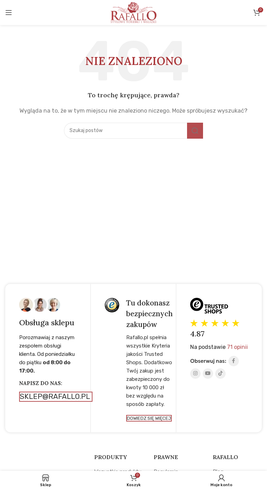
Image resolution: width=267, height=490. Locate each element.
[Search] (133, 131)
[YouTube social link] (208, 373)
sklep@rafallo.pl (57, 396)
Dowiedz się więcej (149, 419)
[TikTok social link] (220, 373)
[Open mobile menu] (9, 12)
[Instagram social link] (195, 373)
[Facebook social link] (233, 361)
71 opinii (237, 347)
